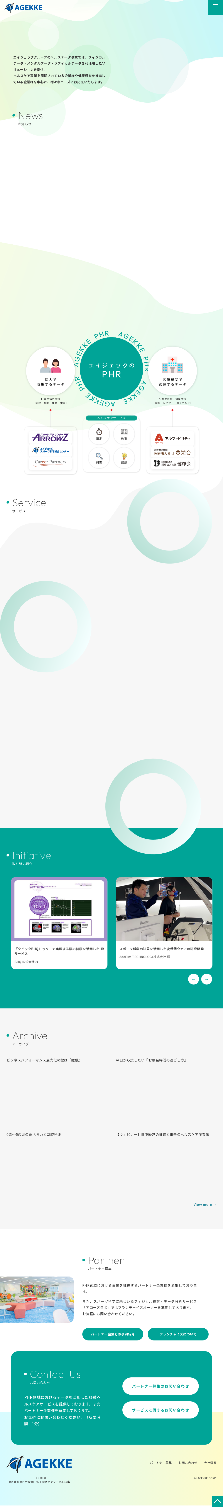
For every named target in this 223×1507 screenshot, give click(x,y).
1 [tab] (91, 980)
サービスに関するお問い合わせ (160, 1412)
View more (203, 1205)
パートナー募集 (161, 1464)
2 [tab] (105, 980)
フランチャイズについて (178, 1335)
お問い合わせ (187, 1464)
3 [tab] (118, 980)
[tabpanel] (70, 925)
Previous (193, 980)
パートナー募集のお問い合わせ (160, 1386)
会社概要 (210, 1464)
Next (206, 980)
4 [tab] (131, 980)
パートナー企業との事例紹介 (113, 1335)
